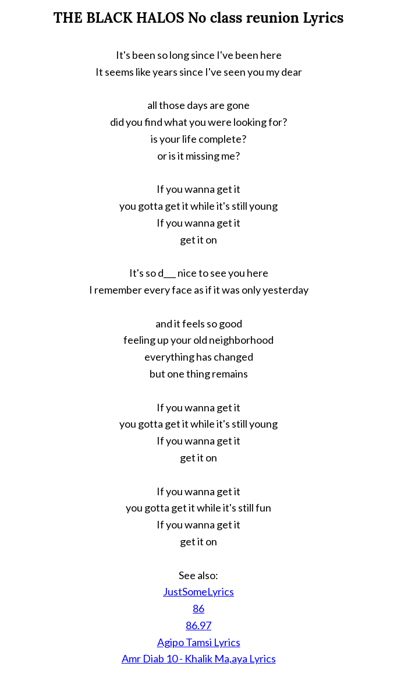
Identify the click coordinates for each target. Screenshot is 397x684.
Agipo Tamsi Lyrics (198, 642)
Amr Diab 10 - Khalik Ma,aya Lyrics (199, 658)
